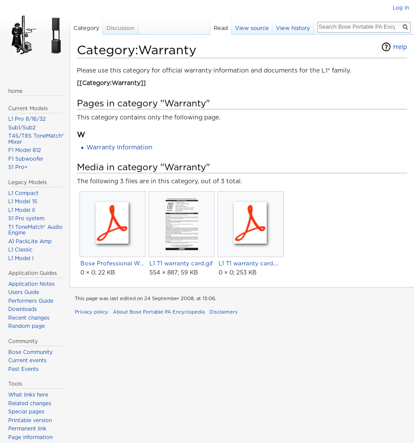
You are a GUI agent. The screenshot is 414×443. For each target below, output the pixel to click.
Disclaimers (223, 312)
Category (86, 28)
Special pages (26, 411)
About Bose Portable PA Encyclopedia (159, 312)
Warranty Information (119, 147)
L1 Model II (21, 210)
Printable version (30, 420)
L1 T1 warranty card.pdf (250, 263)
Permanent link (27, 428)
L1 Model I (20, 258)
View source (252, 28)
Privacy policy (91, 312)
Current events (27, 360)
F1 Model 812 (24, 150)
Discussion (120, 28)
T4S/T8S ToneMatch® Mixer (36, 138)
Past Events (23, 369)
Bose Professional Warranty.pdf (112, 263)
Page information (30, 437)
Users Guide (23, 292)
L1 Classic (20, 249)
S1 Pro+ (18, 167)
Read (221, 28)
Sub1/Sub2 (22, 127)
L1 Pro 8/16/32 (27, 119)
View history (293, 28)
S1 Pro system (26, 218)
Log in (401, 7)
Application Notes (31, 284)
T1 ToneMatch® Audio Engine (35, 230)
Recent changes (29, 317)
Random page (26, 326)
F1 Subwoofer (25, 158)
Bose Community (30, 352)
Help (400, 46)
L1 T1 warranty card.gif (181, 263)
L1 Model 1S (22, 201)
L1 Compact (23, 193)
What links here (28, 394)
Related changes (29, 403)
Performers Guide (30, 301)
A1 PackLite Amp (30, 241)
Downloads (22, 309)
